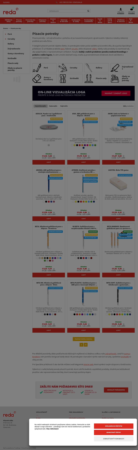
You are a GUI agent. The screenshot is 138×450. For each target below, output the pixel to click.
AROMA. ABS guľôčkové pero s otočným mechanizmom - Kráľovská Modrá (48, 172)
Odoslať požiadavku (116, 390)
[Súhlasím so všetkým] (113, 426)
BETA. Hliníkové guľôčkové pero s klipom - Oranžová (49, 227)
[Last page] (86, 345)
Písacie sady (13, 63)
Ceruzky (11, 39)
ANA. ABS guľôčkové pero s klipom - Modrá (83, 115)
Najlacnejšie (53, 106)
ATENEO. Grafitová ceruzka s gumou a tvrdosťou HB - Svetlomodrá (83, 172)
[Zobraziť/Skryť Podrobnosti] (113, 438)
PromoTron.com (26, 448)
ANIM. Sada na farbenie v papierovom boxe (118, 115)
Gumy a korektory (16, 53)
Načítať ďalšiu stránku (83, 339)
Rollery (11, 44)
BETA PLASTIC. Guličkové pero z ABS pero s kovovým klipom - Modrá (83, 285)
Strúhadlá (12, 58)
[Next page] (81, 345)
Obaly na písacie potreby (15, 69)
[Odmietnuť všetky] (113, 432)
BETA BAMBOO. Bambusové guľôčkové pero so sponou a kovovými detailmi (118, 228)
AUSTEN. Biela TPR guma (118, 170)
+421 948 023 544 (65, 2)
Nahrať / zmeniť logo (116, 93)
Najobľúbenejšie (40, 106)
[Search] (88, 11)
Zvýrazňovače (14, 49)
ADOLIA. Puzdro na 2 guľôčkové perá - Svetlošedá (49, 115)
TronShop (17, 448)
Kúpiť (49, 162)
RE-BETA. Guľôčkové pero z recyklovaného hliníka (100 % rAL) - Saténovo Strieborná (83, 228)
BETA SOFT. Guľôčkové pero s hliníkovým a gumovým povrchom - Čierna (118, 285)
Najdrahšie (64, 106)
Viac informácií (52, 429)
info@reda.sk (77, 2)
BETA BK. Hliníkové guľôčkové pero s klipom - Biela (48, 284)
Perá (10, 34)
